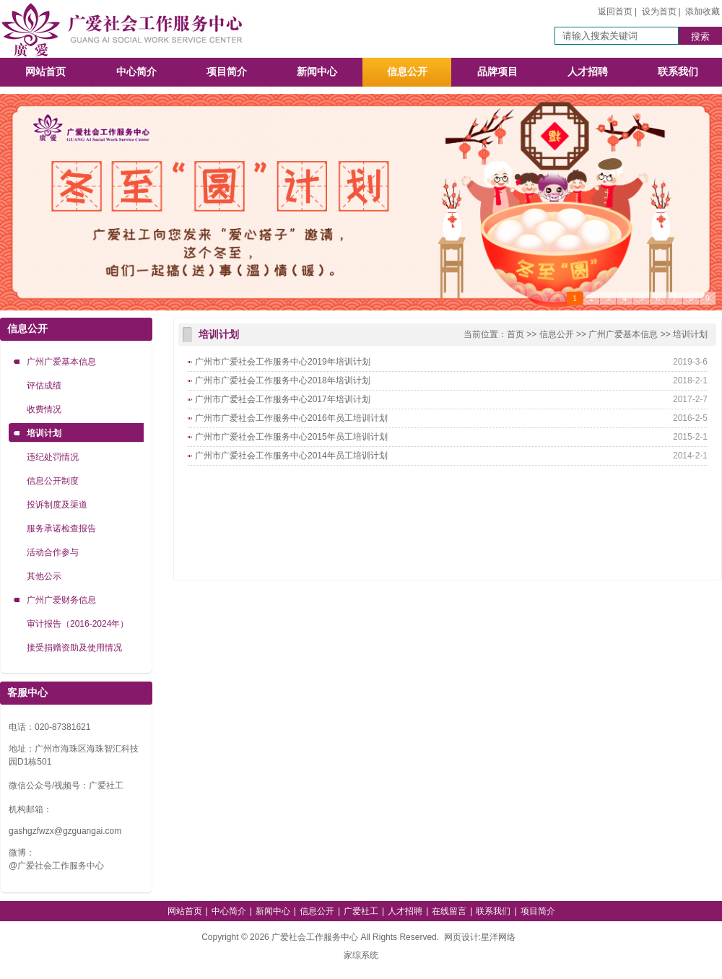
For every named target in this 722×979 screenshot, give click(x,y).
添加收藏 (702, 11)
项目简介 (226, 71)
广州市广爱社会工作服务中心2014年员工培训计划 (291, 456)
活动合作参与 (53, 552)
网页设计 (461, 937)
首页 (515, 334)
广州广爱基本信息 (61, 362)
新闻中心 (317, 71)
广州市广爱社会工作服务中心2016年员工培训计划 (291, 418)
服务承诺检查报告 (61, 528)
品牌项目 (497, 71)
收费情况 (44, 409)
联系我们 (678, 71)
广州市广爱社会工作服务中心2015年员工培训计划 (291, 437)
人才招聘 (587, 71)
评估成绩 (44, 385)
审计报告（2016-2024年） (78, 624)
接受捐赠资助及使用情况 (74, 648)
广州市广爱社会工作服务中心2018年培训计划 (282, 380)
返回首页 (615, 11)
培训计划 (44, 433)
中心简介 (136, 71)
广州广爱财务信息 (61, 600)
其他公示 (44, 576)
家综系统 (361, 955)
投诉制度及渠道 (57, 505)
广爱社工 (361, 911)
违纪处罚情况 (53, 457)
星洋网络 (498, 937)
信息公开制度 (53, 481)
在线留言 (449, 911)
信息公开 (407, 71)
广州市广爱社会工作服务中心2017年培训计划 (282, 399)
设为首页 (659, 11)
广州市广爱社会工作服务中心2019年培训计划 (282, 362)
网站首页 (45, 71)
